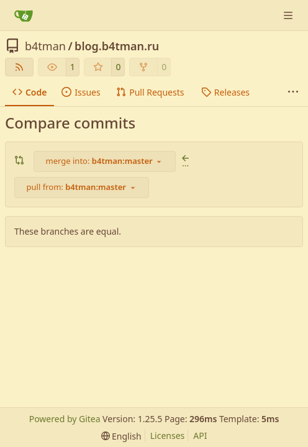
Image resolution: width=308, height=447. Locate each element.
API (200, 435)
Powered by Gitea (65, 419)
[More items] (293, 92)
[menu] (121, 436)
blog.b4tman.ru (117, 46)
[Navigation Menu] (289, 15)
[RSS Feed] (19, 67)
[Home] (23, 15)
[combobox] (105, 161)
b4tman (45, 46)
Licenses (167, 435)
